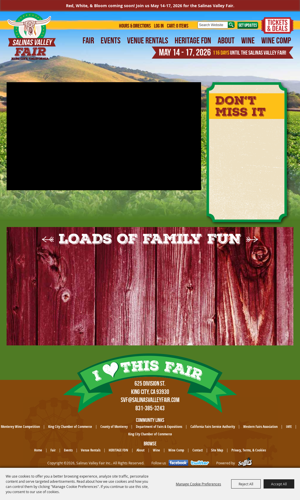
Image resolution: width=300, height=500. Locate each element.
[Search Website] (213, 25)
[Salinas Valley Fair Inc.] (32, 36)
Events (110, 40)
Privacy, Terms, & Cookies (248, 450)
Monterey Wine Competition (20, 426)
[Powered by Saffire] (245, 463)
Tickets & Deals (277, 25)
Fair (88, 40)
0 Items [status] (182, 26)
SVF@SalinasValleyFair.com (150, 399)
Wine (248, 40)
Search (231, 25)
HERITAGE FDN (193, 40)
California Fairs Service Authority (212, 426)
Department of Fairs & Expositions (159, 426)
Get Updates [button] (248, 25)
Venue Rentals (147, 40)
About (226, 40)
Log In (159, 26)
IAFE (289, 426)
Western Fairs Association (260, 426)
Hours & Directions (135, 26)
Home (38, 450)
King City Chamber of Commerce (70, 426)
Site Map (217, 450)
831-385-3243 (150, 408)
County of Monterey (114, 426)
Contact (197, 450)
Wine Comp (276, 40)
